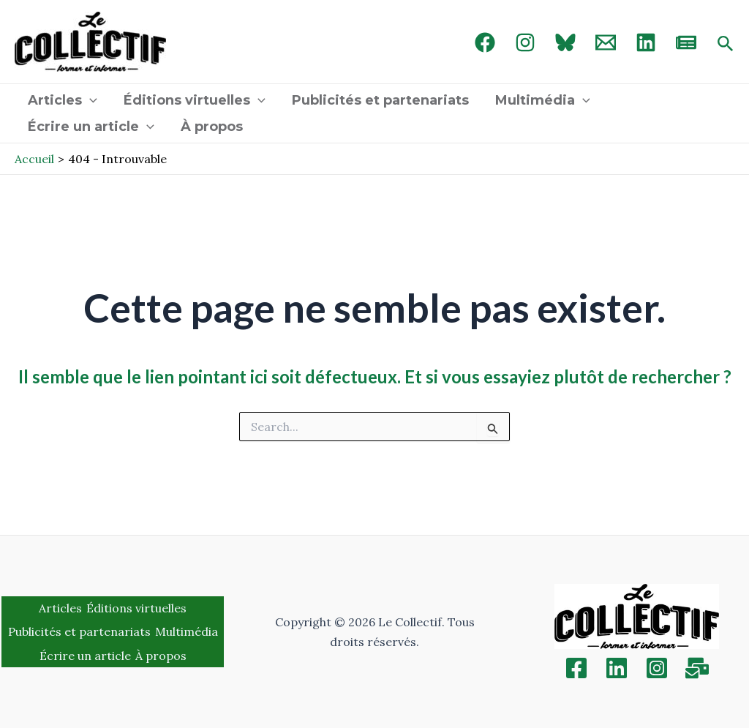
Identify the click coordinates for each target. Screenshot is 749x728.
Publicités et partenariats (380, 100)
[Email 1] (605, 42)
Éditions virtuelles (195, 100)
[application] (89, 100)
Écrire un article (91, 126)
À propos (212, 127)
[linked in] (646, 42)
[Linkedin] (616, 668)
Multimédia (542, 100)
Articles (62, 100)
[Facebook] (485, 42)
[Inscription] (697, 668)
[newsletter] (686, 42)
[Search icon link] (725, 44)
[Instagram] (525, 42)
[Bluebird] (565, 42)
